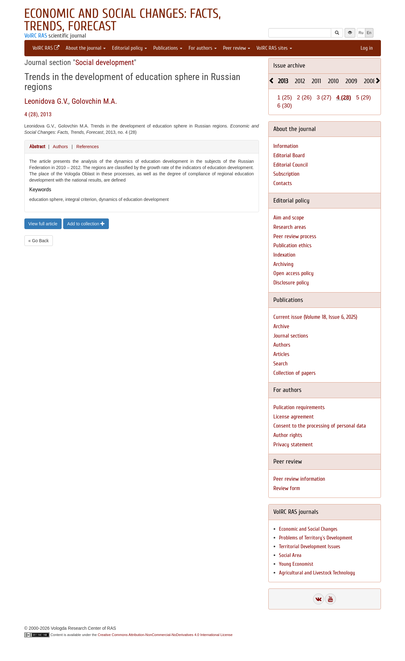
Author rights (287, 435)
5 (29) (363, 97)
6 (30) (284, 106)
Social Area (290, 555)
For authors (203, 48)
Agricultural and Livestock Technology (317, 573)
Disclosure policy (291, 282)
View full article (43, 223)
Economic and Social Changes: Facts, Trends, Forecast (122, 20)
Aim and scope (288, 217)
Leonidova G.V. (46, 101)
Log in (367, 48)
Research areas (289, 227)
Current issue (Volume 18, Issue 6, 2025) (315, 317)
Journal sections (290, 336)
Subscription (286, 174)
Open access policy (293, 273)
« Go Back (38, 240)
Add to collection (86, 223)
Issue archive (289, 65)
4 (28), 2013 (38, 114)
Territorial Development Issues (309, 546)
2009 (351, 81)
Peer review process (294, 236)
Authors (60, 146)
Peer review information (299, 479)
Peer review (236, 48)
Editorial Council (290, 165)
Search (280, 363)
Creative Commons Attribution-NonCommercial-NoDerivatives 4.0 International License (165, 635)
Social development (104, 62)
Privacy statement (293, 444)
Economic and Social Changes (308, 529)
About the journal (86, 48)
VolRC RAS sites (274, 48)
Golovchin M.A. (94, 101)
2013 (283, 81)
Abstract (37, 146)
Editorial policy (129, 48)
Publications (167, 48)
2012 (300, 81)
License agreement (293, 416)
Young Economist (296, 564)
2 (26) (304, 97)
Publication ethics (292, 245)
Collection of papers (294, 373)
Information (285, 146)
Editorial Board (289, 155)
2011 (316, 81)
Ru (361, 33)
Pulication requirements (299, 407)
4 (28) (344, 97)
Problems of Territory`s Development (315, 538)
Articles (281, 354)
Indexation (284, 255)
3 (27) (324, 97)
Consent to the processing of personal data (319, 426)
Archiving (283, 264)
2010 (333, 81)
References (87, 146)
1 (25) (284, 97)
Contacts (282, 183)
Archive (281, 326)
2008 (370, 81)
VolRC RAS (35, 35)
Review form (286, 488)
